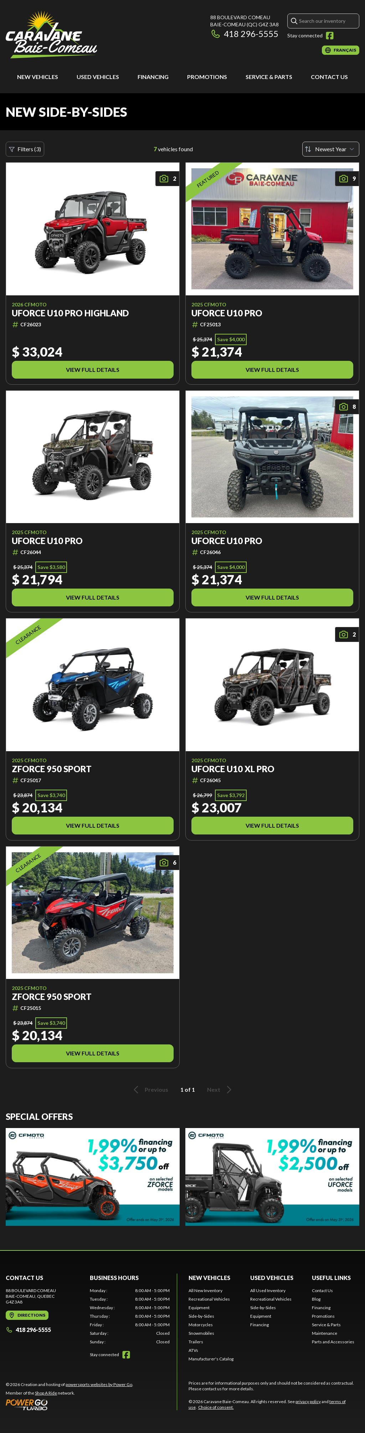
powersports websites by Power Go (99, 1384)
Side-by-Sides (201, 1316)
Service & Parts (269, 76)
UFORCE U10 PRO (226, 313)
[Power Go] (69, 1404)
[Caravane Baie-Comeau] (51, 34)
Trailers (196, 1341)
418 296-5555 (244, 33)
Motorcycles (201, 1324)
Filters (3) (25, 149)
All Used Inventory (268, 1290)
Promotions (207, 76)
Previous (149, 1089)
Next (220, 1089)
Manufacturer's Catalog (211, 1358)
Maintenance (324, 1333)
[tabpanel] (130, 1316)
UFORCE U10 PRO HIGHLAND (70, 313)
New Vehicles (37, 76)
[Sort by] (330, 149)
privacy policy (308, 1401)
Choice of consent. (216, 1407)
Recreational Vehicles (209, 1299)
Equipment (199, 1307)
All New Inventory (205, 1290)
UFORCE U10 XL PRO (232, 769)
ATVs (193, 1350)
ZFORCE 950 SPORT (52, 769)
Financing (153, 76)
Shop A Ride (46, 1393)
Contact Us (329, 76)
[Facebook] (329, 35)
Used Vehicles (98, 76)
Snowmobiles (201, 1333)
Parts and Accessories (333, 1341)
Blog (316, 1299)
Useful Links (331, 1277)
